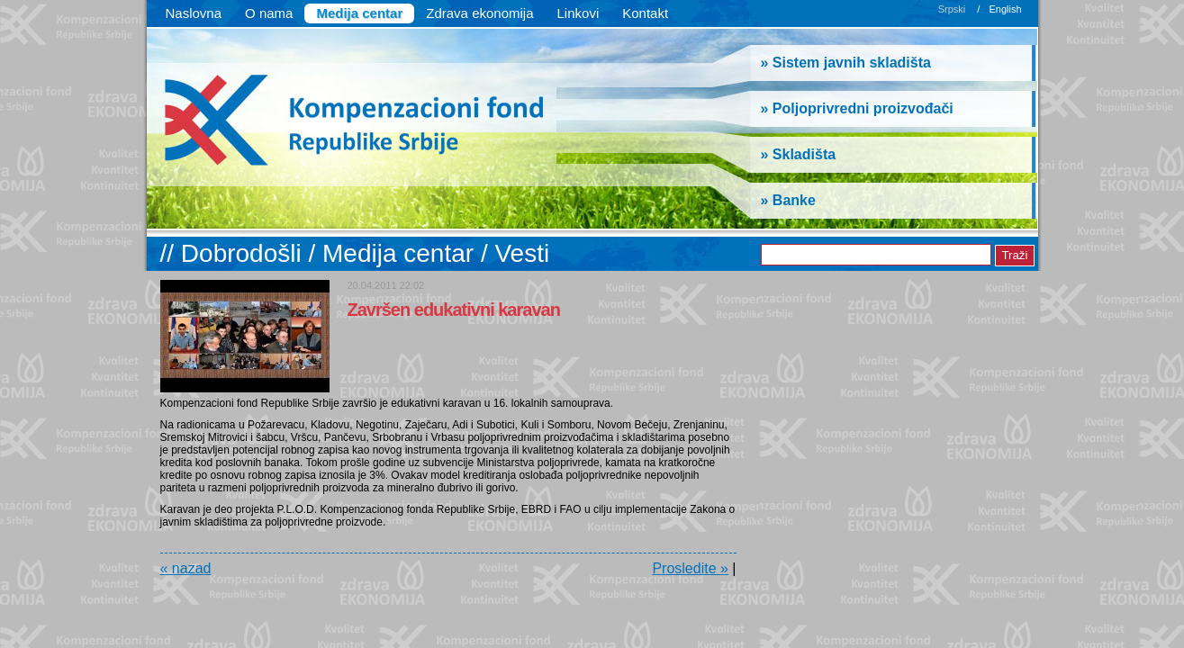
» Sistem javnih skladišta (846, 62)
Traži (1014, 255)
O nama (269, 13)
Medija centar (359, 13)
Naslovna (194, 13)
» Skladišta (798, 154)
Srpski (952, 9)
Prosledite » (690, 568)
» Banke (788, 200)
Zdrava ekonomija (479, 13)
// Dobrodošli (234, 253)
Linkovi (578, 13)
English (1005, 9)
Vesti (521, 253)
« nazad (186, 568)
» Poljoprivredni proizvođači (857, 108)
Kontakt (645, 13)
